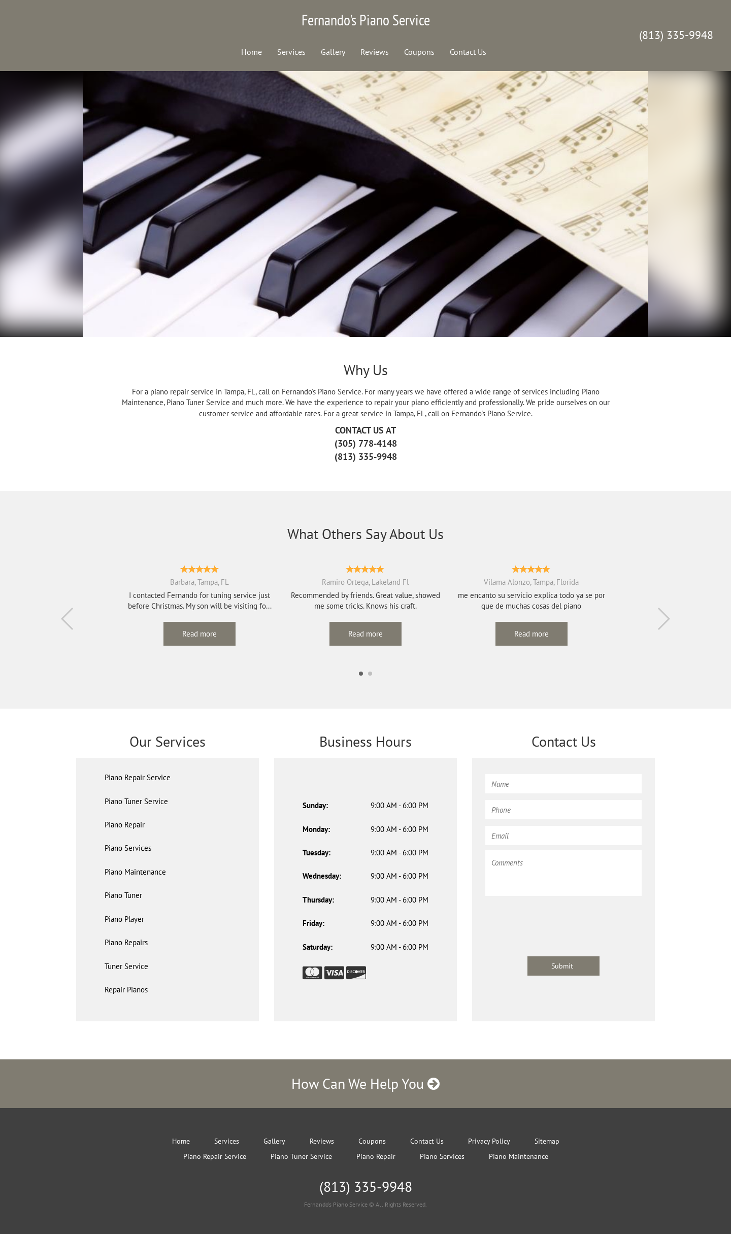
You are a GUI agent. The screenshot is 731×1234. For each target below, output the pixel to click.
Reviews (374, 52)
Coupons (419, 52)
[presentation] (562, 921)
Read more (199, 634)
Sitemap (547, 1141)
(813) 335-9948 (676, 35)
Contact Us (468, 52)
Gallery (333, 52)
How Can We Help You (365, 1083)
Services (291, 52)
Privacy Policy (489, 1141)
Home (251, 52)
